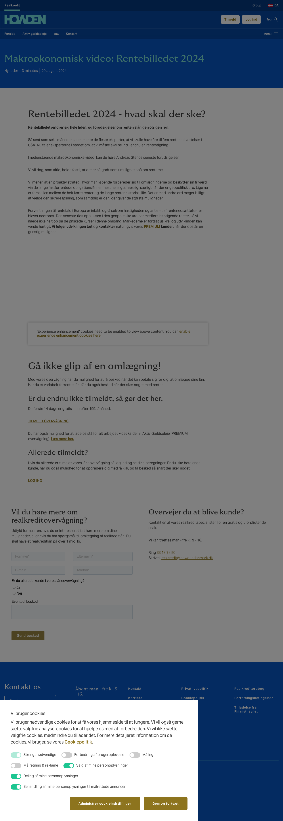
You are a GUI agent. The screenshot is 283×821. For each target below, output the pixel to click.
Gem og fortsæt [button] (166, 804)
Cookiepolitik (78, 742)
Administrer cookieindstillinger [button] (104, 804)
